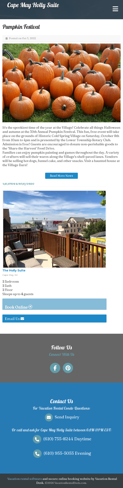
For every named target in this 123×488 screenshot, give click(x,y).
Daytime (61, 438)
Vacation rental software (24, 479)
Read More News (61, 175)
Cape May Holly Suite (33, 5)
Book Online (18, 307)
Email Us (14, 318)
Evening (61, 453)
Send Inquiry (61, 417)
